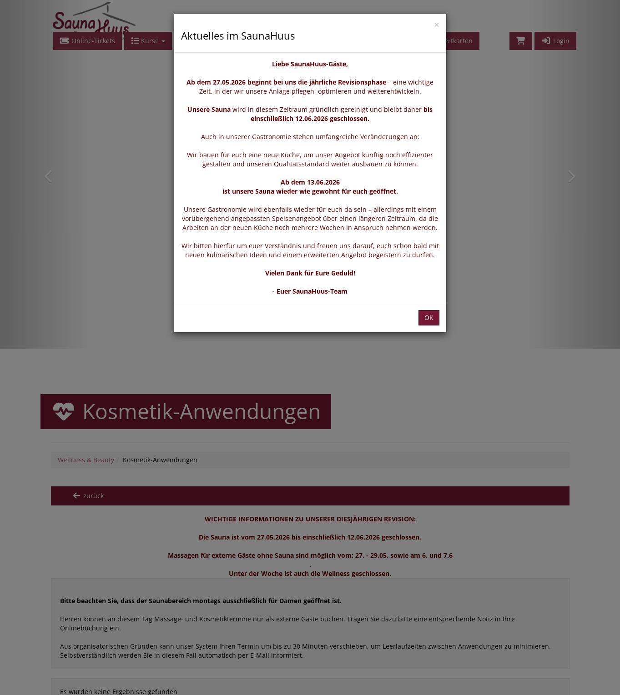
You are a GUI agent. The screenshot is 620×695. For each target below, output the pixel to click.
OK (428, 317)
